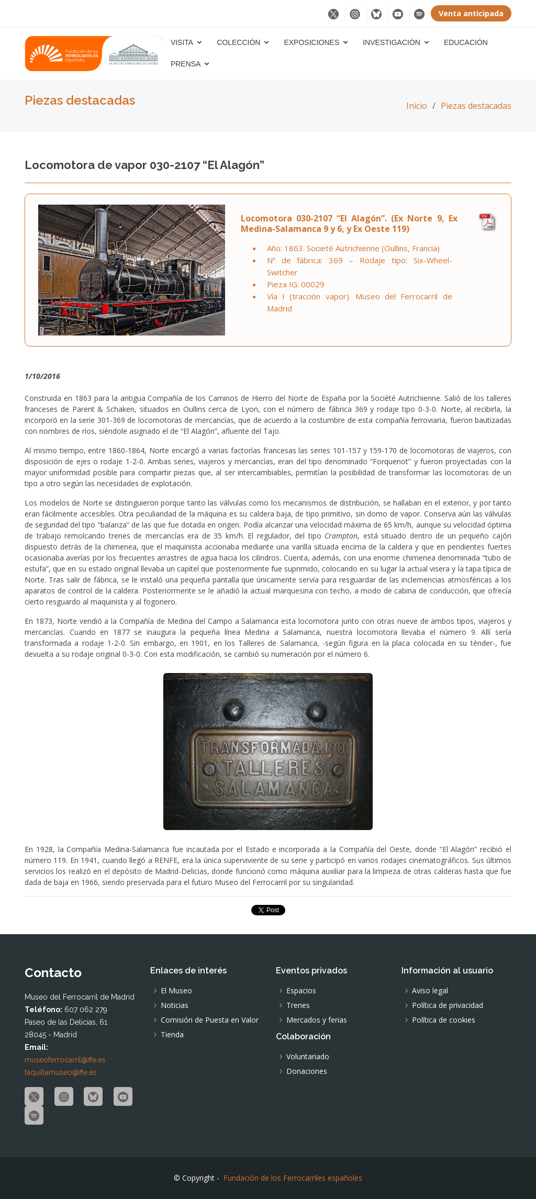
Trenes (298, 1005)
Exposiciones (311, 42)
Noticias (174, 1005)
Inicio (416, 105)
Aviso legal (430, 990)
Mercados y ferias (316, 1020)
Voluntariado (307, 1056)
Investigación (391, 42)
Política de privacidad (447, 1005)
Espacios (301, 990)
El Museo (176, 990)
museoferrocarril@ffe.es (65, 1060)
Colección (238, 42)
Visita (182, 42)
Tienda (172, 1034)
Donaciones (306, 1071)
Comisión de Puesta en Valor (210, 1020)
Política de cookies (443, 1020)
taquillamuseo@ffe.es (61, 1072)
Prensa (186, 64)
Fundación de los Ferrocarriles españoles (293, 1178)
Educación (466, 42)
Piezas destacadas (476, 105)
